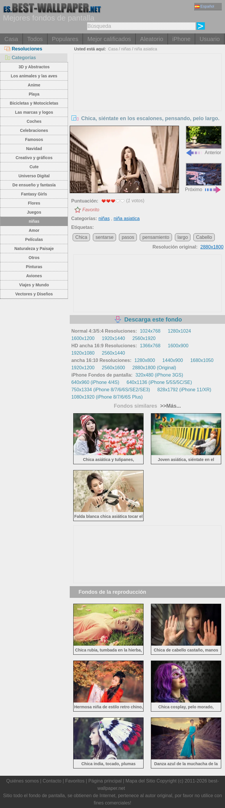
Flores (34, 203)
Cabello (204, 237)
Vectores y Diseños (34, 294)
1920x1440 (113, 338)
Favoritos (75, 780)
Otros (34, 257)
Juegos (34, 212)
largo (183, 237)
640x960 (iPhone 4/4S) (95, 382)
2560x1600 (113, 367)
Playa (34, 94)
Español (204, 6)
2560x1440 (113, 353)
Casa (11, 39)
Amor (34, 230)
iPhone (181, 39)
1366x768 (150, 345)
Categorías (20, 57)
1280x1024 (179, 331)
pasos (128, 237)
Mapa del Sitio (140, 780)
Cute (34, 166)
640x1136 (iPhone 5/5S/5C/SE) (159, 382)
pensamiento (155, 237)
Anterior (203, 140)
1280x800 (144, 360)
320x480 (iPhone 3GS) (159, 374)
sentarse (104, 237)
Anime (34, 85)
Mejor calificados (109, 39)
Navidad (34, 148)
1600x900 (178, 345)
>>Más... (170, 406)
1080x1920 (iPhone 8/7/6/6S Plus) (107, 396)
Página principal (105, 780)
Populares (65, 39)
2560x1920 (144, 338)
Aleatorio (151, 39)
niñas (34, 221)
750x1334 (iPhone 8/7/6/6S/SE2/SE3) (110, 389)
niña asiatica (145, 49)
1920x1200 (82, 367)
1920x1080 (82, 353)
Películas (34, 239)
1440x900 (172, 360)
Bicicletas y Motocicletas (34, 103)
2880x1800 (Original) (154, 367)
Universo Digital (34, 175)
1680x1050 (201, 360)
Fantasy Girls (34, 194)
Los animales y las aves (34, 76)
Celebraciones (34, 130)
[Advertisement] (147, 98)
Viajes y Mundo (34, 285)
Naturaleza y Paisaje (34, 248)
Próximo (203, 177)
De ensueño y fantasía (34, 185)
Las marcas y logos (34, 112)
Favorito (90, 209)
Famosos (34, 139)
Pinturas (34, 266)
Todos (35, 39)
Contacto (51, 780)
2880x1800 (212, 246)
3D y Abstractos (34, 66)
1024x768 (150, 331)
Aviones (34, 275)
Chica (81, 237)
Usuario (210, 39)
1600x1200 (82, 338)
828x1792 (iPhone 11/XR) (184, 389)
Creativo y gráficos (34, 157)
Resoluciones (23, 48)
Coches (34, 121)
